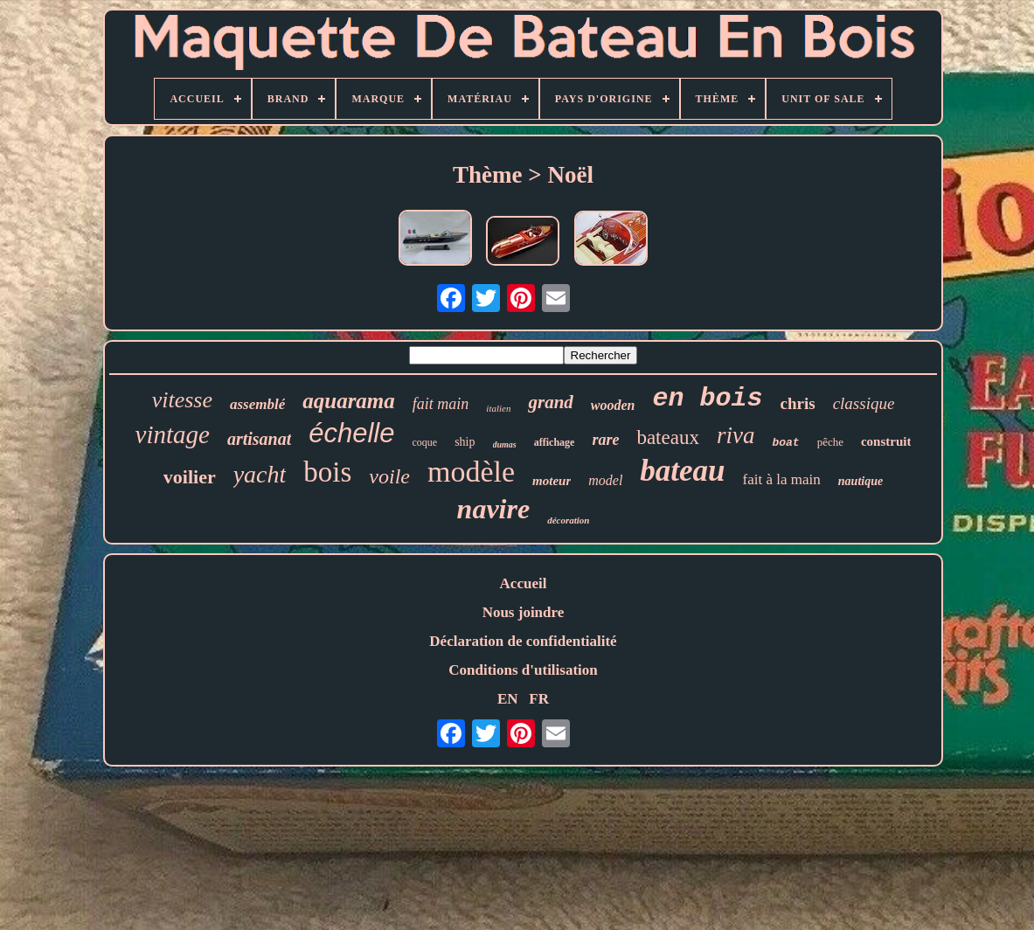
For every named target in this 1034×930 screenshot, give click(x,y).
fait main (441, 404)
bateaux (667, 437)
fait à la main (782, 479)
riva (736, 435)
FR (539, 699)
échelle (351, 433)
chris (798, 403)
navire (494, 508)
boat (785, 442)
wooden (613, 405)
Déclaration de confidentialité (522, 641)
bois (327, 472)
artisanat (259, 438)
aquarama (348, 401)
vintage (172, 434)
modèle (471, 471)
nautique (860, 481)
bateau (682, 471)
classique (864, 403)
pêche (830, 441)
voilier (189, 477)
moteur (551, 481)
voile (389, 476)
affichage (554, 442)
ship (465, 441)
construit (886, 441)
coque (425, 442)
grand (550, 402)
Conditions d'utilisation (523, 670)
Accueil (523, 583)
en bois (707, 398)
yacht (260, 474)
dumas (505, 444)
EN (507, 699)
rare (605, 439)
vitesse (182, 400)
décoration (568, 520)
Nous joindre (523, 612)
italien (498, 408)
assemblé (257, 404)
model (605, 480)
